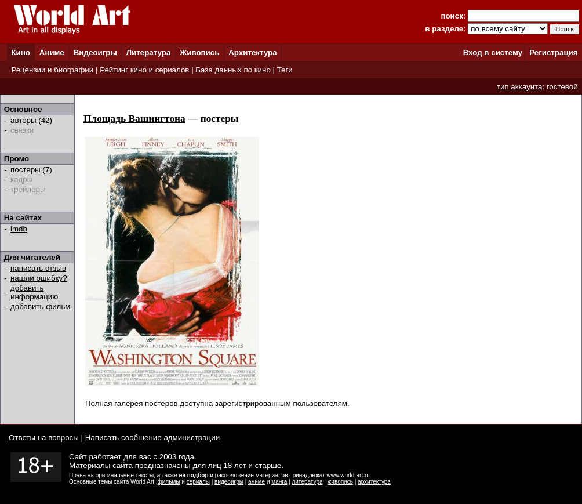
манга (279, 481)
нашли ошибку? (38, 278)
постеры (25, 169)
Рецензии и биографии (52, 70)
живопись (340, 481)
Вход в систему (492, 52)
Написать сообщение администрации (152, 437)
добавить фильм (40, 306)
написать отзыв (38, 268)
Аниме (51, 52)
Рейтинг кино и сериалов (144, 70)
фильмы (169, 481)
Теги (285, 70)
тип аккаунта (520, 86)
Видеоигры (95, 52)
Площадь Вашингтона (134, 118)
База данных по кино (232, 70)
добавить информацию (34, 292)
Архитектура (252, 52)
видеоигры (228, 481)
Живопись (199, 52)
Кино (20, 52)
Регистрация (553, 52)
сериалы (198, 481)
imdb (18, 228)
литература (307, 481)
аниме (256, 481)
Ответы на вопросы (44, 437)
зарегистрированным (253, 403)
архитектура (374, 481)
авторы (23, 120)
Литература (148, 52)
